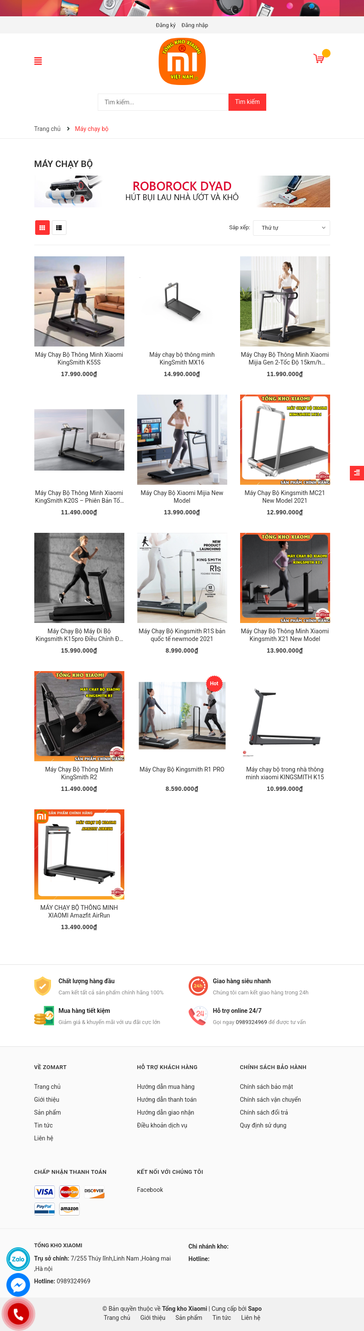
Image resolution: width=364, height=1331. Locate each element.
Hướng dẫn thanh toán (167, 1099)
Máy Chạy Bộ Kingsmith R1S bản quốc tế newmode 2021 (181, 635)
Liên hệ (44, 1138)
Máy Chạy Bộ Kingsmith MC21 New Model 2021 (285, 496)
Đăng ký (166, 25)
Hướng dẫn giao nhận (166, 1112)
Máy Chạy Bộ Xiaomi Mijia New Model (182, 496)
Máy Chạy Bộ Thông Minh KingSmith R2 (79, 773)
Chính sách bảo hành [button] (273, 1067)
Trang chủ (47, 1086)
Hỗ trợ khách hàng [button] (167, 1067)
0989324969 (251, 1022)
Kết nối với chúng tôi (170, 1172)
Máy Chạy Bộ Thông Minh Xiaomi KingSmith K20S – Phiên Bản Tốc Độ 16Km (79, 500)
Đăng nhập (194, 25)
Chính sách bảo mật (266, 1086)
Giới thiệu (47, 1099)
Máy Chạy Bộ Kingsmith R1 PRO (182, 769)
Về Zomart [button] (50, 1067)
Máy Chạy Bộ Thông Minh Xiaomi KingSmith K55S (79, 358)
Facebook (150, 1189)
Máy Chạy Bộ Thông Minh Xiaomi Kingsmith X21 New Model (285, 635)
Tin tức (43, 1125)
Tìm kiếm (247, 101)
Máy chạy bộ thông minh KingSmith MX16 (181, 358)
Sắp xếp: (239, 227)
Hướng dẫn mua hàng (166, 1086)
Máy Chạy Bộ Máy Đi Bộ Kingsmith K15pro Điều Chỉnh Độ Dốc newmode (79, 639)
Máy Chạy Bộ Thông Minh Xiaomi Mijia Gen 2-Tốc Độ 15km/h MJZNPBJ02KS (285, 362)
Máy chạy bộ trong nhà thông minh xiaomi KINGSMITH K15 (285, 773)
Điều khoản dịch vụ (162, 1125)
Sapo (255, 1308)
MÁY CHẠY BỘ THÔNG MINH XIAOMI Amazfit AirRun (79, 911)
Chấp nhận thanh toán (70, 1172)
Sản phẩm (47, 1112)
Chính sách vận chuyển (270, 1099)
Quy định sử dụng (263, 1125)
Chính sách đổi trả (264, 1112)
